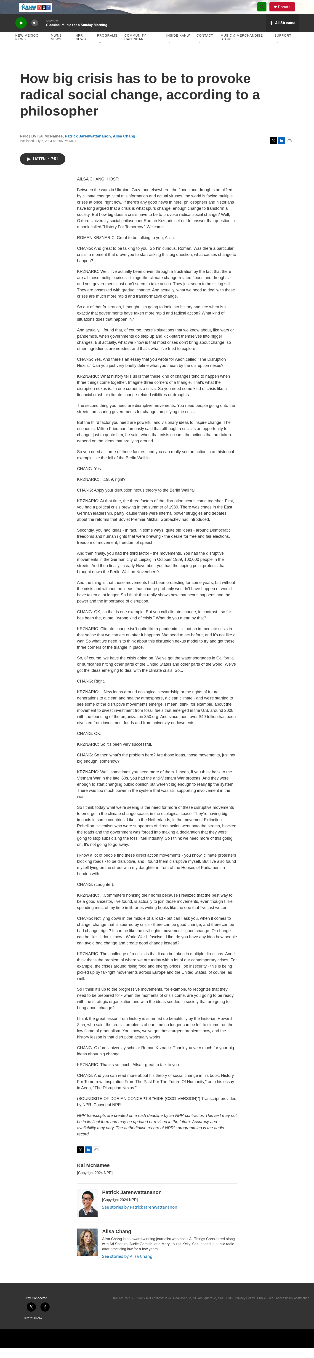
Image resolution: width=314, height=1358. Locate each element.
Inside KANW (178, 46)
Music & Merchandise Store (242, 47)
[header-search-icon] (264, 12)
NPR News (80, 47)
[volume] (35, 33)
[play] (21, 33)
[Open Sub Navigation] (100, 53)
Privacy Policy (245, 1308)
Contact (205, 46)
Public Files (265, 1308)
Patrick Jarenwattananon (88, 146)
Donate (287, 12)
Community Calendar (135, 47)
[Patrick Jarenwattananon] (87, 1213)
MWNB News (56, 47)
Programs (107, 46)
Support (282, 46)
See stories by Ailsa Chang (127, 1266)
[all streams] (282, 33)
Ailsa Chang (124, 146)
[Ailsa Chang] (87, 1252)
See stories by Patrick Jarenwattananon (139, 1217)
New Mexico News (27, 47)
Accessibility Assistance (292, 1308)
